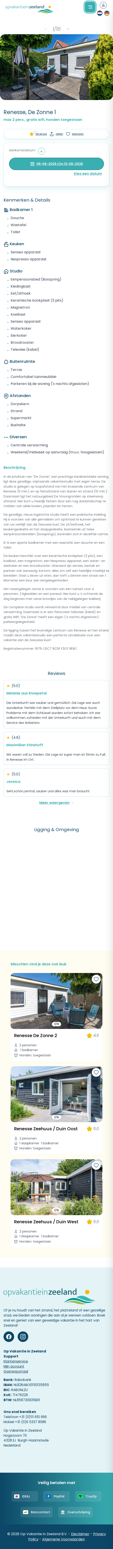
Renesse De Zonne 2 (35, 1035)
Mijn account (14, 1366)
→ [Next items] (67, 29)
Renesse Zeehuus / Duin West (46, 1222)
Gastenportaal (16, 1371)
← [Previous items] (45, 29)
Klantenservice (16, 1361)
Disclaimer (80, 1533)
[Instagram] (23, 1336)
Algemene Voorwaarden (63, 1539)
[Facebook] (9, 1336)
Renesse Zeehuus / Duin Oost (46, 1129)
